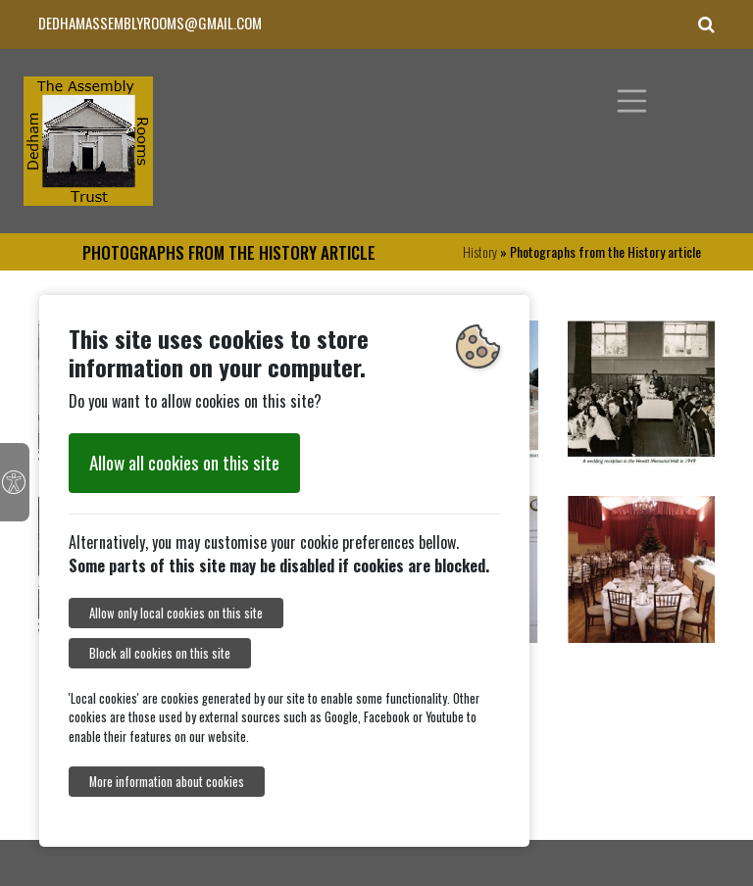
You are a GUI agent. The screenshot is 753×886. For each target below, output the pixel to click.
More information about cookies (166, 781)
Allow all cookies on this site (184, 462)
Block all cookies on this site (159, 653)
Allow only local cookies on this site (176, 613)
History (480, 251)
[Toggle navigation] (632, 100)
